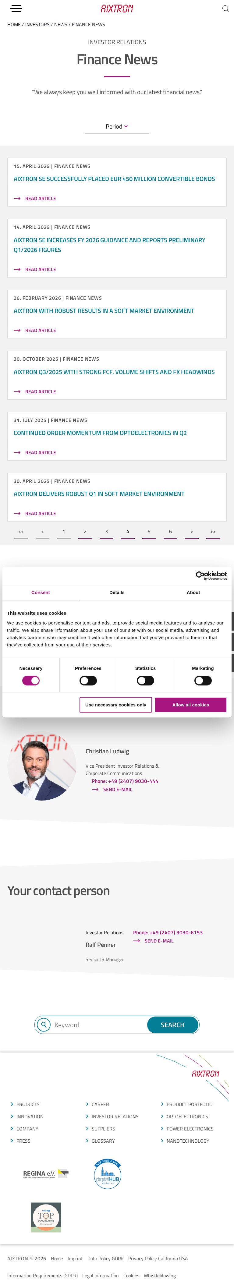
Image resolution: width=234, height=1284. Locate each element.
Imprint (75, 1258)
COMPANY (27, 1128)
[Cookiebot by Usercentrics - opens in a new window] (200, 575)
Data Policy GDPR (105, 1258)
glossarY (103, 1140)
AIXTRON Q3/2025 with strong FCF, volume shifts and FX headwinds (114, 372)
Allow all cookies (190, 704)
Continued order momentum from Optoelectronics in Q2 (100, 432)
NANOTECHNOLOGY (188, 1140)
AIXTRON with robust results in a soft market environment (104, 310)
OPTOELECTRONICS (187, 1116)
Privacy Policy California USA (158, 1258)
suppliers (103, 1128)
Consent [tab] (40, 592)
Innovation (30, 1116)
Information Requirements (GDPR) (42, 1275)
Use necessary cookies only (115, 704)
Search (173, 1025)
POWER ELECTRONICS (190, 1128)
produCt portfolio (190, 1104)
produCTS (28, 1104)
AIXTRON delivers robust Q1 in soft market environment (99, 493)
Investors (37, 24)
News (60, 24)
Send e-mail (117, 789)
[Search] (225, 8)
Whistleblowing (160, 1275)
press (23, 1140)
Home (57, 1258)
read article (40, 198)
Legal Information (100, 1275)
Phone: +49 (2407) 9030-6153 (168, 932)
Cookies (131, 1275)
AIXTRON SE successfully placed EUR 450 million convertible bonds (114, 178)
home (14, 24)
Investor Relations (115, 1116)
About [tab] (193, 592)
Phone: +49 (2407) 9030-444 (125, 781)
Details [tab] (117, 592)
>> (213, 531)
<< (21, 531)
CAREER (100, 1104)
